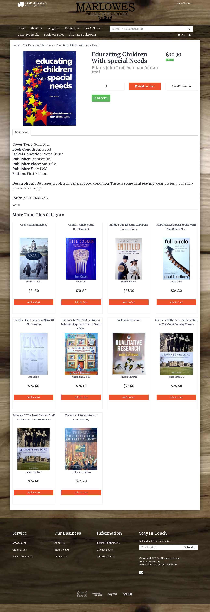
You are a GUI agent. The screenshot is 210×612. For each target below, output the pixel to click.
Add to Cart (145, 86)
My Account (19, 542)
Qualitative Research (128, 320)
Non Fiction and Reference (38, 45)
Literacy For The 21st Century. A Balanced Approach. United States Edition (81, 324)
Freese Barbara (34, 281)
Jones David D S (176, 377)
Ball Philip (33, 377)
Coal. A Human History (33, 224)
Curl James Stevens (81, 472)
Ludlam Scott (176, 281)
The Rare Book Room (82, 34)
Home (21, 28)
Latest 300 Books (28, 34)
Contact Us (72, 28)
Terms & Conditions (108, 542)
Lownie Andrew (128, 281)
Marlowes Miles (54, 34)
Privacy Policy (105, 549)
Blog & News (92, 28)
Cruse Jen (81, 281)
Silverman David (128, 377)
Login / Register (185, 3)
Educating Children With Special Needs (78, 45)
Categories (53, 28)
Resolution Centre (22, 556)
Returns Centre (105, 556)
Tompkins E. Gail (81, 377)
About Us (36, 28)
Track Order (19, 549)
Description (21, 132)
